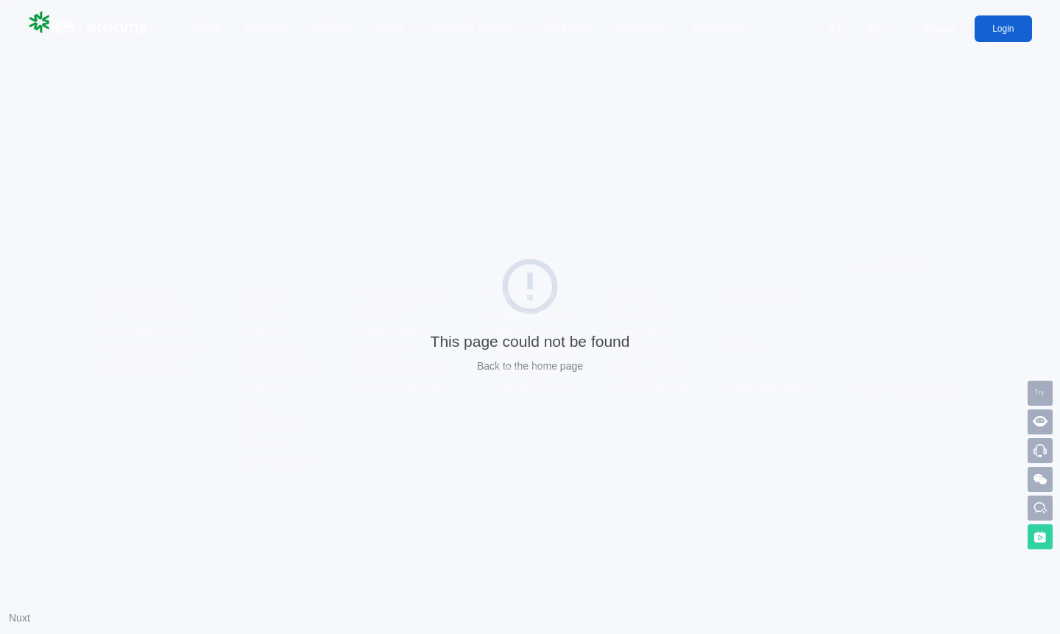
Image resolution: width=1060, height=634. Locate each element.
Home (207, 27)
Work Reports (145, 332)
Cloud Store (567, 27)
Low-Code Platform (472, 27)
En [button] (882, 29)
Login (1003, 29)
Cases (389, 27)
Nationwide (718, 27)
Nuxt (19, 618)
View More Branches (776, 388)
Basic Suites (142, 295)
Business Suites (150, 314)
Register (940, 29)
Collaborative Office (153, 350)
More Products (147, 369)
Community (644, 27)
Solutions (330, 27)
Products (264, 27)
